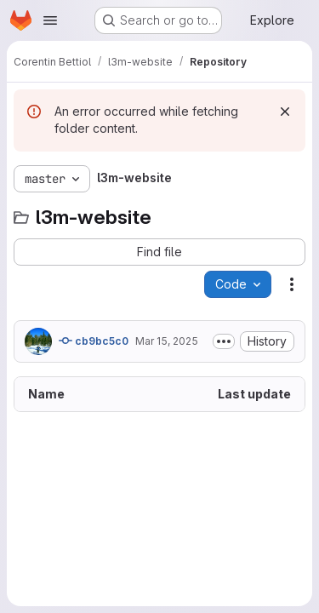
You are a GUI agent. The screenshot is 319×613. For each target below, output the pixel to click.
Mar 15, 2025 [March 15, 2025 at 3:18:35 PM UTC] (166, 341)
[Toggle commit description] (224, 341)
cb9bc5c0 (93, 340)
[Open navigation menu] (50, 20)
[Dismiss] (285, 111)
